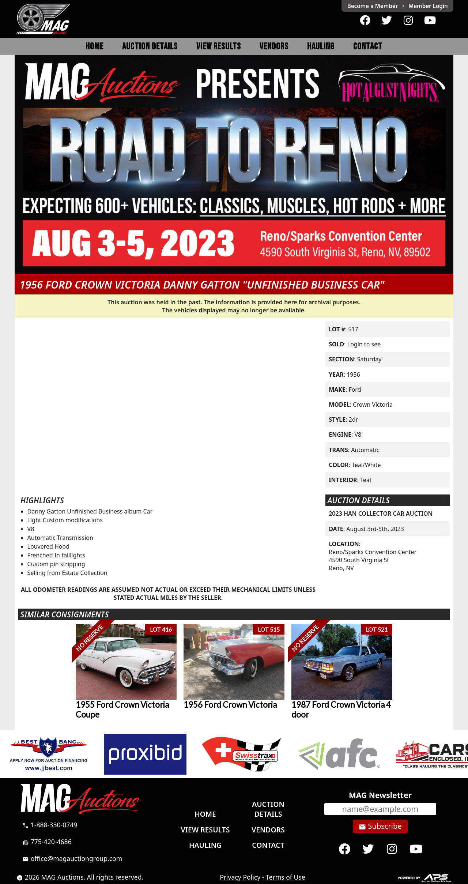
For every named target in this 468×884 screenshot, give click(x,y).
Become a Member (372, 6)
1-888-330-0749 (49, 824)
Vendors (274, 46)
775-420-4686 (47, 841)
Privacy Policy (240, 877)
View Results (218, 46)
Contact (367, 46)
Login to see (364, 344)
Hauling (321, 46)
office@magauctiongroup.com (72, 858)
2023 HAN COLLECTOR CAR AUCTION (381, 513)
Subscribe (380, 826)
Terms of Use (285, 877)
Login (428, 6)
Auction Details (150, 46)
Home (94, 46)
